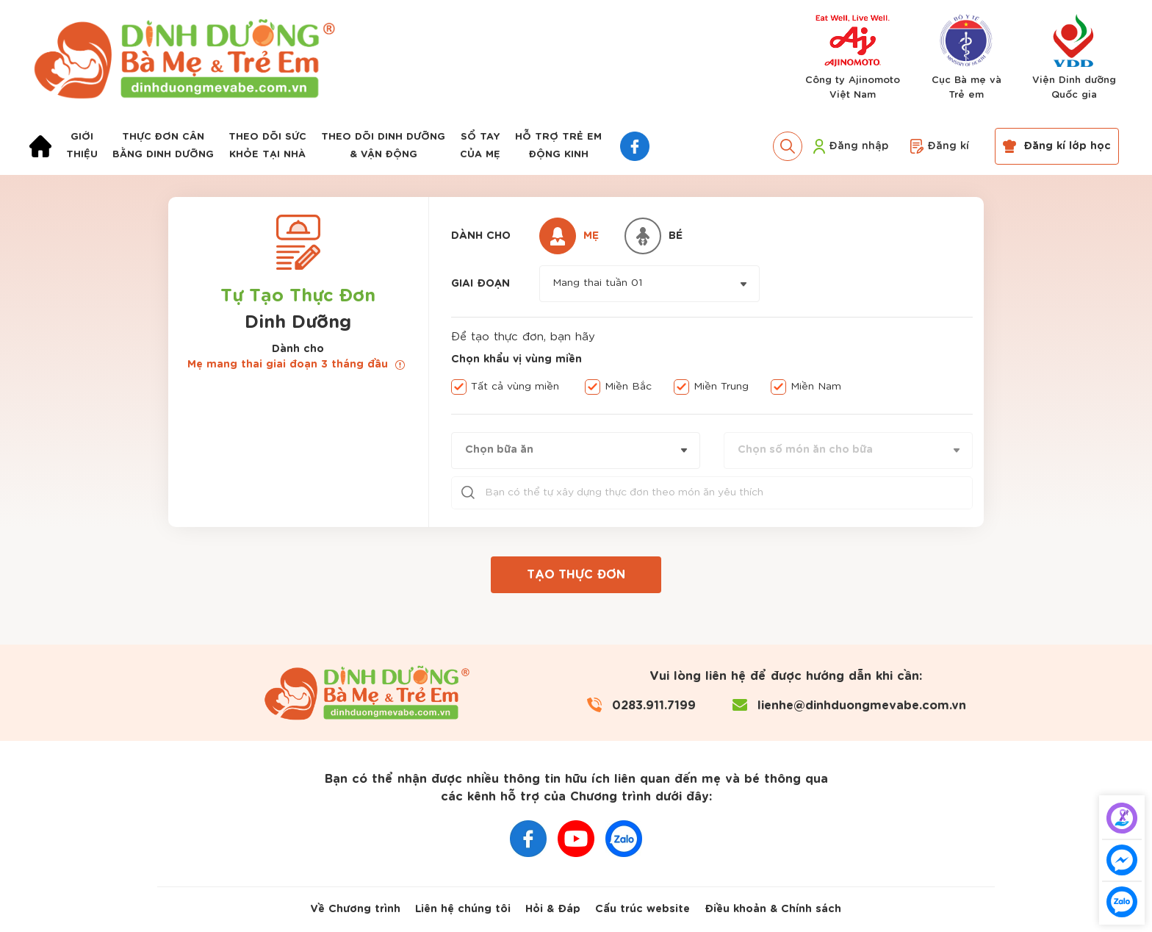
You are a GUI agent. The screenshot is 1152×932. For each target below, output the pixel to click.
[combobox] (649, 283)
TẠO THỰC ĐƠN (576, 575)
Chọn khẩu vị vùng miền (516, 359)
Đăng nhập (850, 146)
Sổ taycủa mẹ (480, 145)
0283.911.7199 (654, 705)
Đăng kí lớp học (1057, 146)
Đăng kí (939, 146)
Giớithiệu (82, 145)
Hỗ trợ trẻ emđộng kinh (558, 145)
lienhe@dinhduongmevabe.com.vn (861, 705)
